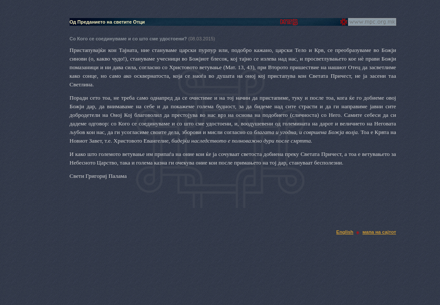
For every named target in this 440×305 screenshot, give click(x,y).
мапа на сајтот (379, 232)
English (345, 232)
